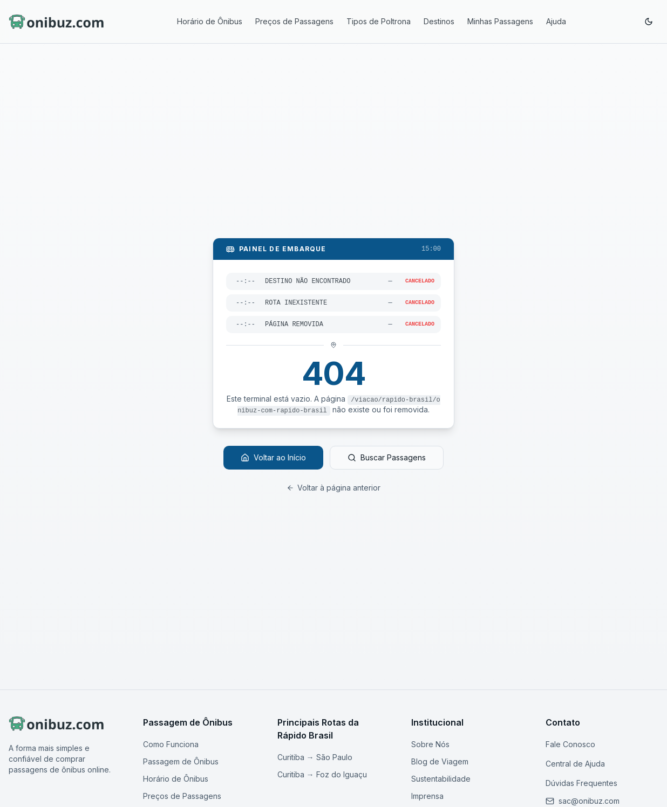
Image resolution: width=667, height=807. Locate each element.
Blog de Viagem (439, 761)
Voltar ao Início (273, 457)
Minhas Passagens (500, 21)
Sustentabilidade (441, 778)
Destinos (439, 21)
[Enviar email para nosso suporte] (589, 801)
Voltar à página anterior (333, 487)
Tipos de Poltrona (378, 21)
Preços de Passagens (294, 21)
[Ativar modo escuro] (648, 21)
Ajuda (556, 21)
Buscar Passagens (387, 457)
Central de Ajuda (575, 763)
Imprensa (427, 796)
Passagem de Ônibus (181, 761)
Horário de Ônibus (209, 21)
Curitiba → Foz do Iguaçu (322, 774)
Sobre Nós (430, 744)
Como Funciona (171, 744)
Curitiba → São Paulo (314, 757)
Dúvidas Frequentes (581, 783)
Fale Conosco (570, 744)
